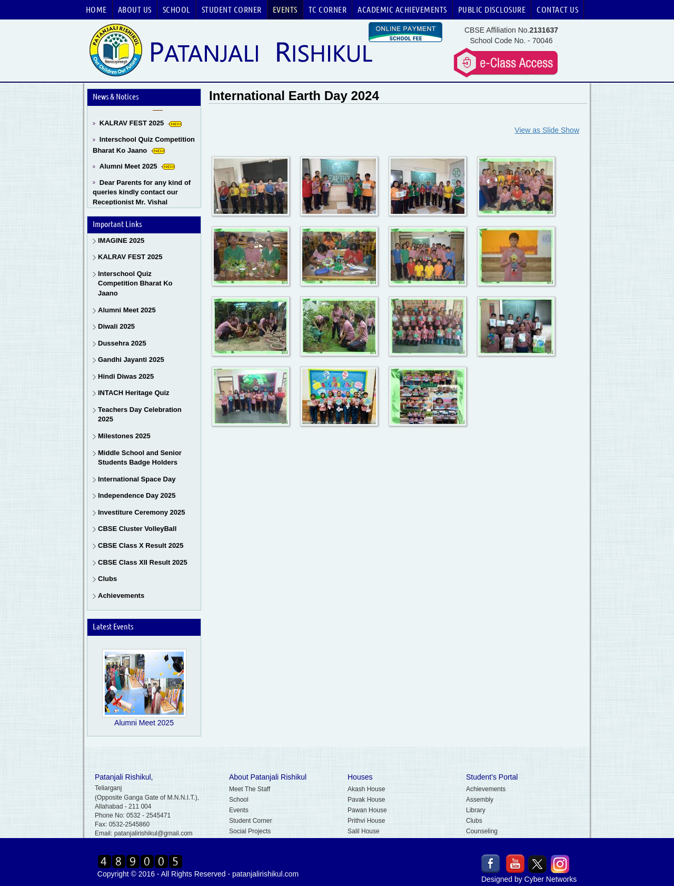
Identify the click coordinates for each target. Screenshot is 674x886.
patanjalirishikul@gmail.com (153, 833)
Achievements (121, 595)
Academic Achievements (402, 9)
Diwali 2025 (116, 326)
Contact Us (557, 9)
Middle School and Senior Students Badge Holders (140, 458)
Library (475, 810)
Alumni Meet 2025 (128, 168)
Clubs (107, 579)
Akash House (366, 789)
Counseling (482, 831)
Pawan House (367, 810)
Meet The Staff (249, 789)
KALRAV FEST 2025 (132, 125)
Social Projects (250, 831)
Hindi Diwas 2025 (126, 376)
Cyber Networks (550, 879)
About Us (135, 9)
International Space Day (136, 479)
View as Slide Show (546, 130)
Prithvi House (366, 820)
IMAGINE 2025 (121, 240)
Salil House (364, 831)
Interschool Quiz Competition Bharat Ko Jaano (135, 283)
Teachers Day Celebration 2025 (140, 415)
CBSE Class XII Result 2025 (142, 562)
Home (96, 9)
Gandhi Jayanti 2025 (131, 359)
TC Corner (328, 9)
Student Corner (232, 9)
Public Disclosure (492, 9)
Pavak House (366, 799)
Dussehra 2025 (122, 343)
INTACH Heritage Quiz (134, 393)
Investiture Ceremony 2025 (141, 512)
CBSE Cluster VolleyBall (137, 529)
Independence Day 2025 (136, 495)
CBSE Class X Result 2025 (141, 545)
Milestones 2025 (124, 436)
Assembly (479, 799)
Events (285, 9)
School (177, 9)
